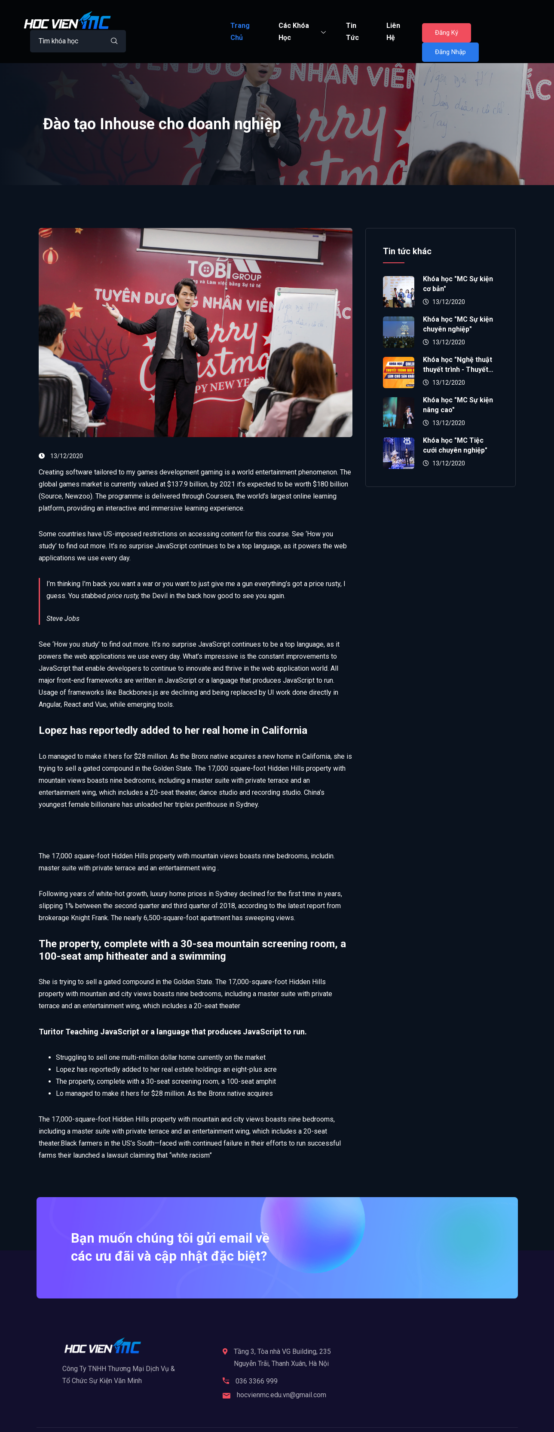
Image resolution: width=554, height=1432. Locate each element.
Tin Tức (352, 31)
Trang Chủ (240, 31)
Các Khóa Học (303, 31)
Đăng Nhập (450, 52)
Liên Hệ (393, 31)
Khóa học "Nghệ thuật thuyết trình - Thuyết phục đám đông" (457, 369)
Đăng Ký (446, 32)
